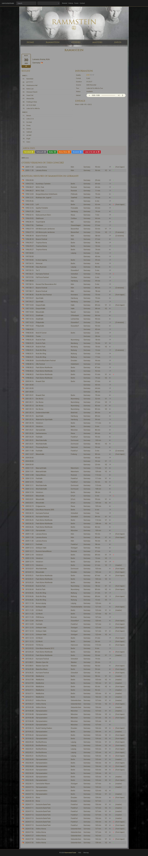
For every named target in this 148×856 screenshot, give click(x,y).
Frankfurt (74, 437)
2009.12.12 (29, 548)
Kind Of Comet (41, 333)
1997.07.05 (29, 277)
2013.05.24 (29, 652)
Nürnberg (74, 343)
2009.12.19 (29, 562)
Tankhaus (39, 225)
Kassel (73, 312)
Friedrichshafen (76, 607)
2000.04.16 (29, 381)
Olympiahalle (40, 430)
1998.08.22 (29, 367)
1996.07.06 (29, 225)
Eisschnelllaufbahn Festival (46, 360)
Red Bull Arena (41, 742)
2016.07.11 (29, 690)
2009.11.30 (29, 167)
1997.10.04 (29, 312)
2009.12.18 (29, 555)
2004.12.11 (29, 485)
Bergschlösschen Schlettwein (46, 194)
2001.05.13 (29, 406)
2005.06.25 (29, 520)
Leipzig (73, 253)
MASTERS (97, 42)
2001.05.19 (29, 426)
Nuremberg (75, 340)
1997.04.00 (29, 260)
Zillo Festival (40, 364)
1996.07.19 (29, 229)
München (74, 430)
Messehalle (40, 312)
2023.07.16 (29, 794)
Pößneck (74, 194)
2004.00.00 (29, 458)
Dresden (74, 360)
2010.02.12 (29, 572)
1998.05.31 (29, 350)
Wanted (64, 3)
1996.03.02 (29, 218)
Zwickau (74, 277)
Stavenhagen (76, 225)
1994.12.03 (29, 194)
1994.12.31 (29, 197)
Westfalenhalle (41, 440)
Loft (37, 204)
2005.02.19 (29, 506)
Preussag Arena (42, 447)
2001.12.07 (29, 454)
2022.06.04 (29, 759)
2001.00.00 (29, 385)
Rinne (38, 797)
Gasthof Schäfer (42, 208)
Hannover (74, 447)
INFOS (117, 42)
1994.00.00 (29, 180)
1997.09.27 (29, 298)
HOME (30, 42)
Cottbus (74, 218)
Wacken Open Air (42, 662)
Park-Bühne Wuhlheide (44, 367)
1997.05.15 (29, 270)
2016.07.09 (29, 683)
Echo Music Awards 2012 (45, 648)
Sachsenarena (41, 433)
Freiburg (74, 454)
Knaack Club (40, 381)
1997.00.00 (29, 253)
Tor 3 (38, 270)
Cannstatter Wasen (43, 784)
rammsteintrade (8, 3)
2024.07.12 (29, 811)
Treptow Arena (41, 243)
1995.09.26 (29, 201)
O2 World (39, 610)
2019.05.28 (29, 707)
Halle (72, 305)
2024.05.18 (29, 801)
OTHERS (75, 42)
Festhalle (39, 437)
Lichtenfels (75, 319)
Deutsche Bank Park (43, 804)
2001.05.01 (29, 395)
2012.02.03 (29, 645)
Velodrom (39, 423)
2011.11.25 (29, 610)
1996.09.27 (29, 243)
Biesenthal (75, 229)
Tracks (38, 336)
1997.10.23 (29, 322)
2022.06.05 (29, 777)
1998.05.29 (29, 340)
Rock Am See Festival (44, 295)
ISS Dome (39, 621)
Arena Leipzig (41, 603)
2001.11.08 (29, 451)
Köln (72, 167)
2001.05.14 (29, 412)
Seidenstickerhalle (42, 412)
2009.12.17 (29, 551)
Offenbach (75, 315)
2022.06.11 (29, 784)
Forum (76, 3)
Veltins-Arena (41, 700)
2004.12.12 (29, 489)
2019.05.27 (29, 700)
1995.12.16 (29, 208)
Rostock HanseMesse (44, 551)
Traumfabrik (40, 222)
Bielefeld (74, 412)
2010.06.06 (29, 593)
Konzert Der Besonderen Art (46, 284)
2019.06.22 (29, 732)
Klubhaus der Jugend (43, 197)
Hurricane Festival (42, 274)
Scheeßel (74, 274)
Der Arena (39, 399)
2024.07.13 (29, 818)
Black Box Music (42, 669)
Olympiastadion (41, 711)
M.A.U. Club (40, 187)
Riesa (73, 215)
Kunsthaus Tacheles (43, 184)
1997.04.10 (29, 263)
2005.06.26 (29, 527)
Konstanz (74, 295)
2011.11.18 (29, 603)
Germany (87, 167)
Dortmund (74, 440)
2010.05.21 (29, 575)
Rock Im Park (40, 340)
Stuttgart (74, 548)
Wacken (74, 662)
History (70, 3)
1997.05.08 (29, 267)
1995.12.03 (29, 204)
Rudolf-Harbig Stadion (44, 728)
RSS (79, 852)
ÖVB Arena (40, 617)
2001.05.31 (29, 440)
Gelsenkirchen (76, 700)
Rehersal (39, 263)
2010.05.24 (29, 582)
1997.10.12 (29, 315)
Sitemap (86, 852)
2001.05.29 (29, 437)
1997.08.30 (29, 295)
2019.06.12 (29, 728)
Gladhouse (40, 218)
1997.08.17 (29, 288)
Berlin (73, 184)
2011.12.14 (29, 638)
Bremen (74, 617)
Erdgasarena (40, 506)
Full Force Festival (42, 277)
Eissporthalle (40, 305)
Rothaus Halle (41, 607)
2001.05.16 (29, 419)
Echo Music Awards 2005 (45, 510)
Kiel (72, 222)
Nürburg (74, 350)
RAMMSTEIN (52, 42)
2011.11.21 (29, 607)
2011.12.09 (29, 624)
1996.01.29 (29, 211)
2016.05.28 (29, 669)
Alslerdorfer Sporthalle (44, 419)
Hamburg (74, 211)
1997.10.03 (29, 305)
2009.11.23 (29, 530)
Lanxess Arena (41, 167)
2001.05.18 (29, 423)
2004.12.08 (29, 475)
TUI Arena (39, 645)
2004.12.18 (29, 492)
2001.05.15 (29, 416)
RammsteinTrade (70, 852)
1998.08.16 (29, 364)
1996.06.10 (29, 222)
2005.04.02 (29, 510)
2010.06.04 (29, 586)
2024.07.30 (29, 839)
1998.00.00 (29, 329)
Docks (38, 211)
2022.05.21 (29, 749)
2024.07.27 (29, 836)
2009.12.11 (29, 544)
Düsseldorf (75, 270)
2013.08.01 (29, 662)
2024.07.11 (29, 804)
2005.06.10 (29, 513)
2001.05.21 (29, 430)
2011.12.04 (29, 621)
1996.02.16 (29, 215)
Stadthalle (39, 315)
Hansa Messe (41, 475)
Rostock (74, 187)
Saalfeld (74, 197)
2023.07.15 (29, 787)
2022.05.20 (29, 742)
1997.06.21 (29, 274)
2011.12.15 (29, 641)
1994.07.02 (29, 184)
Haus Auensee (41, 267)
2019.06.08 (29, 711)
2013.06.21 (29, 659)
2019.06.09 (29, 725)
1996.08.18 (29, 236)
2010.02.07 (29, 569)
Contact (82, 3)
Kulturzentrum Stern (43, 215)
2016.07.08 (29, 676)
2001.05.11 (29, 399)
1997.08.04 (29, 281)
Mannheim (75, 468)
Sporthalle (39, 298)
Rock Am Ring (41, 350)
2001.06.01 (29, 447)
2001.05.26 (29, 433)
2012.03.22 (29, 648)
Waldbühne (40, 676)
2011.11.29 (29, 617)
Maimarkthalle (41, 468)
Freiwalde (74, 208)
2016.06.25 (29, 673)
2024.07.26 (29, 829)
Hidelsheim (75, 364)
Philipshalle (40, 322)
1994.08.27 (29, 187)
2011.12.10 (29, 628)
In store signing (41, 260)
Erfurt (73, 496)
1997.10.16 (29, 319)
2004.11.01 (29, 468)
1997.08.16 (29, 284)
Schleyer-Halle (41, 548)
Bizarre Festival (41, 236)
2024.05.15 (29, 797)
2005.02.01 (29, 496)
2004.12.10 (29, 478)
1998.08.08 (29, 360)
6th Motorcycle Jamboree (45, 229)
